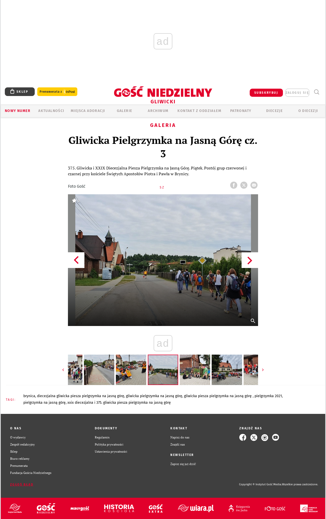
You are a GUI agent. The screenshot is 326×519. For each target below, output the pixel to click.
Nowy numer (17, 111)
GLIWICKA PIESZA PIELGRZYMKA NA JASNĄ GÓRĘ (218, 396)
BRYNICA (29, 396)
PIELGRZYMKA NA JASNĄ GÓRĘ (44, 402)
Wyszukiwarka (316, 92)
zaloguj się (297, 92)
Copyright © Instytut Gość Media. (260, 484)
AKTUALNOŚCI (51, 111)
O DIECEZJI (308, 111)
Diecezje (274, 111)
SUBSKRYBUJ (266, 92)
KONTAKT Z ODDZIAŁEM (199, 111)
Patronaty (240, 111)
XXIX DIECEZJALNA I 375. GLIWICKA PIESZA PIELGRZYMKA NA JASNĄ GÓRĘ (119, 402)
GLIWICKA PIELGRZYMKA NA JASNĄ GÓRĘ (154, 396)
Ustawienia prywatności (111, 451)
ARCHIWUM (158, 111)
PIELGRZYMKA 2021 (268, 396)
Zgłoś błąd (21, 484)
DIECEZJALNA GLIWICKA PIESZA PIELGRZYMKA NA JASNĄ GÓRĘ (80, 396)
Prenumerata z (57, 92)
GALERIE (124, 111)
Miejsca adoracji (88, 111)
